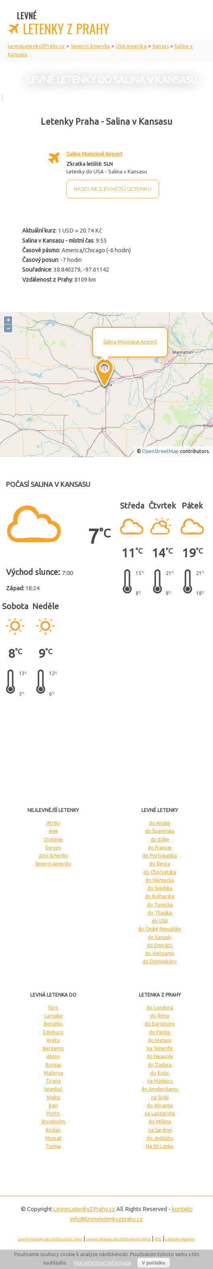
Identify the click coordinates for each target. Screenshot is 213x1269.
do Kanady (160, 937)
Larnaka (53, 1015)
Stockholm (53, 1121)
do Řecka (159, 863)
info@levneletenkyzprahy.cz (106, 1219)
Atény (53, 1056)
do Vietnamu (159, 953)
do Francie (160, 847)
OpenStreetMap (160, 451)
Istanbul (53, 1089)
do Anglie (159, 823)
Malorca (53, 1072)
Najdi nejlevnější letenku (113, 189)
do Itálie (160, 839)
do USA (160, 920)
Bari (53, 1105)
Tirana (53, 1081)
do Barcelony (160, 1023)
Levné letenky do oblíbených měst (118, 1239)
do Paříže (159, 1032)
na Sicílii (160, 1097)
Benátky (53, 1023)
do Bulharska (159, 896)
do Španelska (159, 831)
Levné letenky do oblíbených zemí (50, 1239)
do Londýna (160, 1007)
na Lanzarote (160, 1113)
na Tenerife (160, 1048)
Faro (53, 1007)
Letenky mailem (180, 1239)
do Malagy (160, 1040)
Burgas (53, 1064)
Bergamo (53, 1048)
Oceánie (53, 839)
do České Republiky (159, 928)
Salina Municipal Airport (94, 154)
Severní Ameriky (53, 863)
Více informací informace (102, 1262)
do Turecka (160, 904)
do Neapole (160, 1056)
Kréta (53, 1040)
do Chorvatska (159, 872)
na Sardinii (160, 1130)
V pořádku (153, 1263)
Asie (53, 831)
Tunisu (53, 1146)
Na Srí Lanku (160, 1146)
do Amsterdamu (159, 1089)
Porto (53, 1113)
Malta (53, 1097)
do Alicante (160, 1105)
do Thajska (159, 912)
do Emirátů (159, 945)
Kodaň (53, 1130)
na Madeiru (160, 1081)
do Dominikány (160, 961)
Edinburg (53, 1032)
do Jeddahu (160, 1138)
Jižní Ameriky (53, 855)
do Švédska (159, 888)
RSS (158, 1239)
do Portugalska (160, 855)
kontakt (181, 1209)
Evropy (53, 847)
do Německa (159, 880)
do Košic (159, 1072)
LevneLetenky (84, 1209)
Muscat (53, 1138)
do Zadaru (160, 1064)
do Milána (160, 1121)
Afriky (53, 823)
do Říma (159, 1015)
